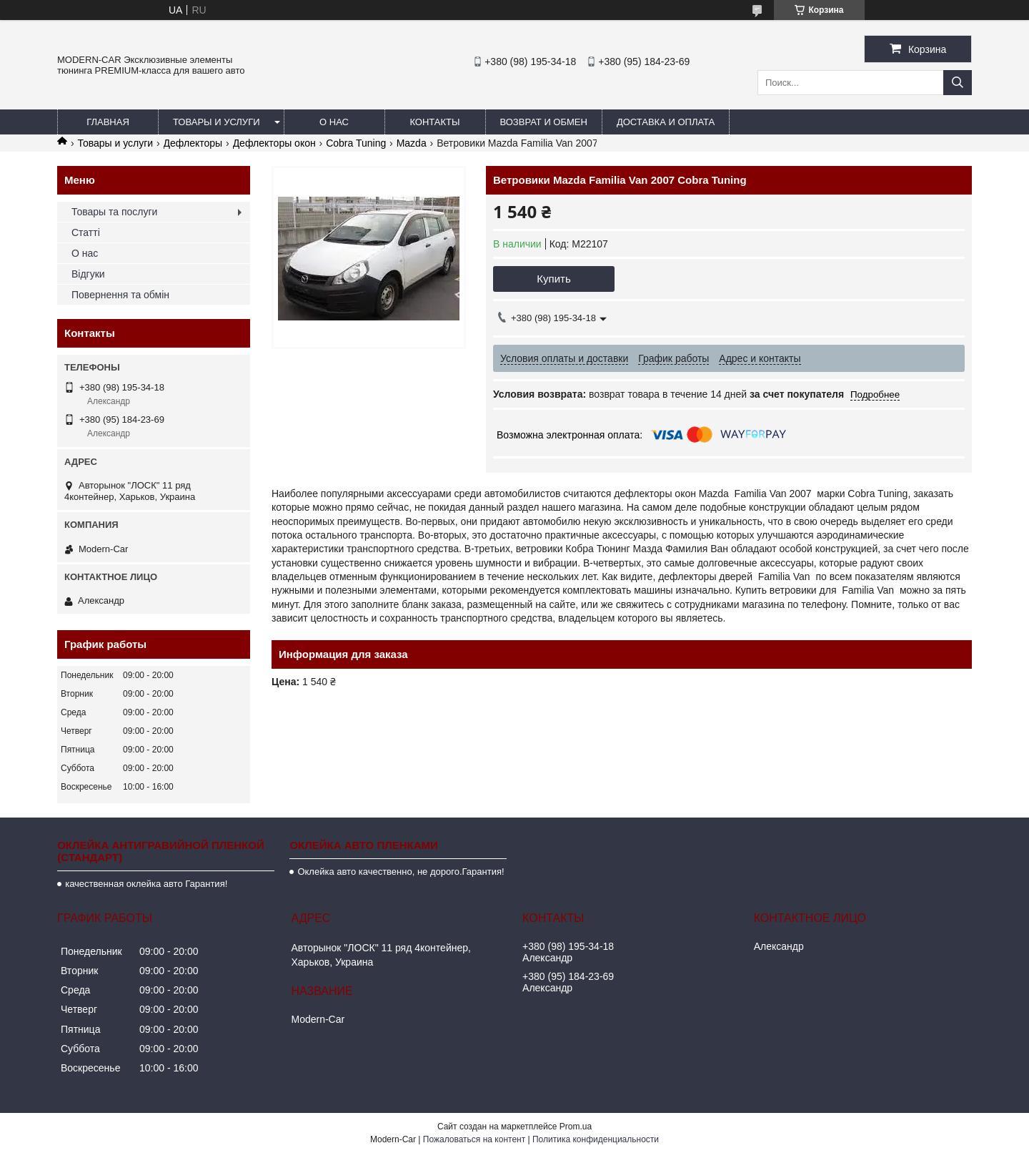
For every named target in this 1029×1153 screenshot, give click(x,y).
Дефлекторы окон (274, 143)
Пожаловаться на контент (474, 1139)
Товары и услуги (216, 122)
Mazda (412, 143)
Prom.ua (576, 1127)
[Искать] (957, 82)
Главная (107, 122)
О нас (334, 122)
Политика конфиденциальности (595, 1139)
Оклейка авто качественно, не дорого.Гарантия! (400, 871)
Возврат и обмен (543, 122)
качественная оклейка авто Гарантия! (146, 883)
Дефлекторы (193, 143)
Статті (85, 232)
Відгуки (88, 274)
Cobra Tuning (356, 143)
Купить (553, 279)
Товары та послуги (114, 211)
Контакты (434, 122)
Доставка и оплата (666, 122)
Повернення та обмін (120, 294)
